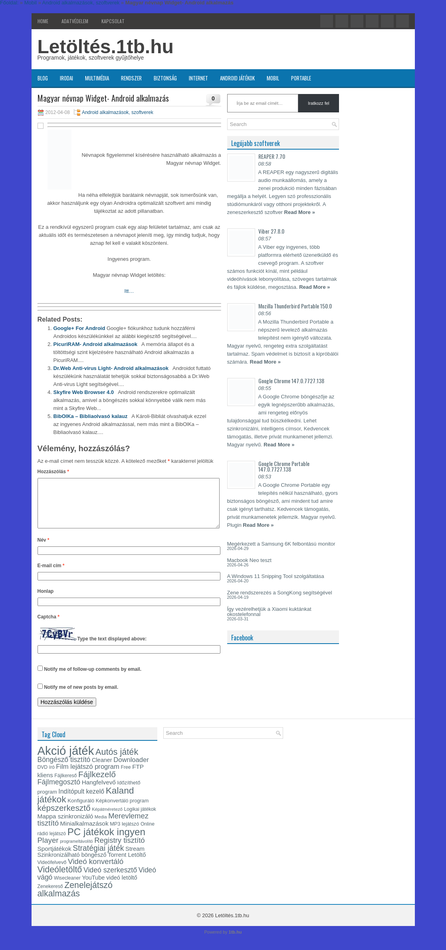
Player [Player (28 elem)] (48, 850)
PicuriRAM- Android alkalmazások (95, 344)
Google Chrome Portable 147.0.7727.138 (283, 466)
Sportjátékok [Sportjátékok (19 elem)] (54, 858)
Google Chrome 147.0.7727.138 (291, 380)
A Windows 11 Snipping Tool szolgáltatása (275, 576)
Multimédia (97, 78)
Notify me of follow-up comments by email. (92, 679)
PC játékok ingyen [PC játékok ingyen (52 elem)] (106, 841)
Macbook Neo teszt (249, 560)
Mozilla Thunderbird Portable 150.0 (295, 306)
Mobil (273, 78)
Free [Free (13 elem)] (126, 777)
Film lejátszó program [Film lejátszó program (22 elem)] (87, 776)
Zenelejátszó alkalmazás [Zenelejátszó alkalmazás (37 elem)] (75, 899)
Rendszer (131, 78)
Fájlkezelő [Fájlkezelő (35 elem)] (97, 783)
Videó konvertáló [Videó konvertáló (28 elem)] (95, 871)
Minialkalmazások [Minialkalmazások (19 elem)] (84, 833)
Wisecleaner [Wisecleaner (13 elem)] (67, 887)
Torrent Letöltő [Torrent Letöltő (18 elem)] (127, 864)
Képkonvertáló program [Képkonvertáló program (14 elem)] (122, 810)
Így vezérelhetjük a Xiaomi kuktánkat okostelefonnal (269, 611)
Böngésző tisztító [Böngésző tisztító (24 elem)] (64, 769)
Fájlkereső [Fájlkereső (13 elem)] (65, 785)
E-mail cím (51, 575)
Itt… (129, 291)
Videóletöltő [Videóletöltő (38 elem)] (60, 879)
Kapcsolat (113, 21)
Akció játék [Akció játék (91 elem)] (66, 760)
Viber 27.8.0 (271, 231)
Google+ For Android (79, 328)
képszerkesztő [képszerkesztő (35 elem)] (64, 817)
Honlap (46, 601)
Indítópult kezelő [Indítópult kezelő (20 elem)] (81, 801)
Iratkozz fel (318, 103)
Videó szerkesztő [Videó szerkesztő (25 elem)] (110, 880)
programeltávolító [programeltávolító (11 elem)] (76, 850)
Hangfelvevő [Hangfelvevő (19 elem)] (99, 791)
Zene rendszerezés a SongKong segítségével (279, 593)
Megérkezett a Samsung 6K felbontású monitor (281, 544)
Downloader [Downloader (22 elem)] (131, 769)
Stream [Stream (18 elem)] (135, 858)
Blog (43, 78)
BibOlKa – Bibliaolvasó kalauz (91, 416)
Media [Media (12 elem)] (101, 826)
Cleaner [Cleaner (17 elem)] (102, 769)
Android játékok (237, 78)
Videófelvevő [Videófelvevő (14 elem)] (52, 872)
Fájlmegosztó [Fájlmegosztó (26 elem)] (59, 792)
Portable (301, 78)
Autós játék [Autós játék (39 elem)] (116, 761)
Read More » (299, 212)
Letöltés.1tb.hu (106, 46)
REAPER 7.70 (271, 156)
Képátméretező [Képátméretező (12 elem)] (107, 818)
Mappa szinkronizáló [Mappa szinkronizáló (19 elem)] (65, 825)
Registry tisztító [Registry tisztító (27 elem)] (119, 850)
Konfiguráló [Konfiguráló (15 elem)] (80, 810)
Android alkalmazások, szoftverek (117, 112)
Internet (198, 78)
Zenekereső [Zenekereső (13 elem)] (50, 896)
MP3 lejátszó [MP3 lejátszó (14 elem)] (124, 833)
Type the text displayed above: (112, 648)
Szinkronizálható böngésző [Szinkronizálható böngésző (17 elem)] (72, 864)
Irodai (66, 78)
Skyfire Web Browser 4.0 (84, 392)
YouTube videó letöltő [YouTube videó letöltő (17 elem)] (109, 887)
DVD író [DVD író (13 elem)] (46, 777)
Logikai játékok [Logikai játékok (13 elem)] (140, 819)
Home (43, 21)
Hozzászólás (53, 471)
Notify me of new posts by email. (81, 697)
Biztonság (165, 78)
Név (44, 549)
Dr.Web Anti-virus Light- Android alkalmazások (111, 368)
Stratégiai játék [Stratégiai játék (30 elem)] (98, 857)
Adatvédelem (74, 21)
